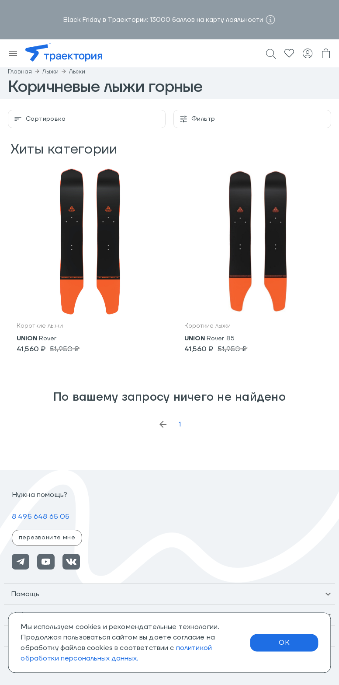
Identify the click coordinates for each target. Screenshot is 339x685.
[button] (169, 594)
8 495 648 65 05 (40, 516)
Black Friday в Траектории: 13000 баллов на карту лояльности (163, 20)
